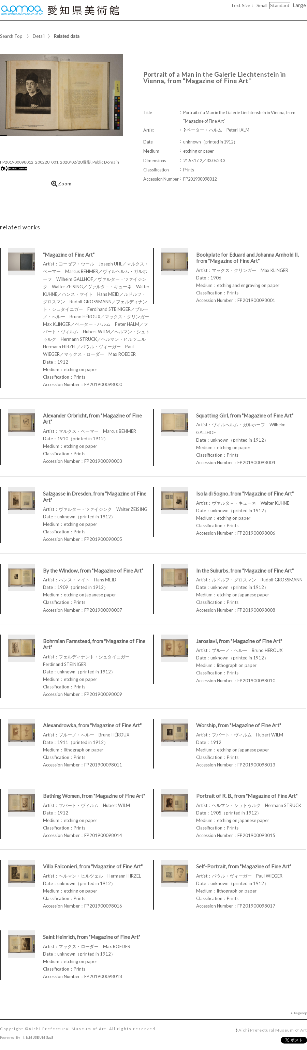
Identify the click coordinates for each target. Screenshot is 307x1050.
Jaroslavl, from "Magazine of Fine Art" (239, 641)
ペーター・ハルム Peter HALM (218, 130)
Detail (39, 36)
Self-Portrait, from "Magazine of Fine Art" (243, 866)
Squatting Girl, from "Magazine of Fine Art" (244, 415)
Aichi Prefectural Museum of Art (272, 1030)
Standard (279, 5)
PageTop (300, 1013)
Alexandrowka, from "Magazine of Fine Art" (92, 725)
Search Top (11, 36)
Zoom (61, 184)
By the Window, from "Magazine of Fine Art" (93, 570)
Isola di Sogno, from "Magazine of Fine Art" (245, 493)
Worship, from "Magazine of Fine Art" (238, 725)
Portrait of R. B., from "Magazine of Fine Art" (246, 796)
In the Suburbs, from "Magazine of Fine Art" (245, 570)
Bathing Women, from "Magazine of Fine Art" (94, 796)
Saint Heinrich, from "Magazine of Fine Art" (91, 937)
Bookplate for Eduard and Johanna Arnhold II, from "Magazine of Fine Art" (247, 258)
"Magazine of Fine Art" (68, 255)
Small (262, 5)
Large (299, 5)
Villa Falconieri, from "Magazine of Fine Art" (93, 866)
